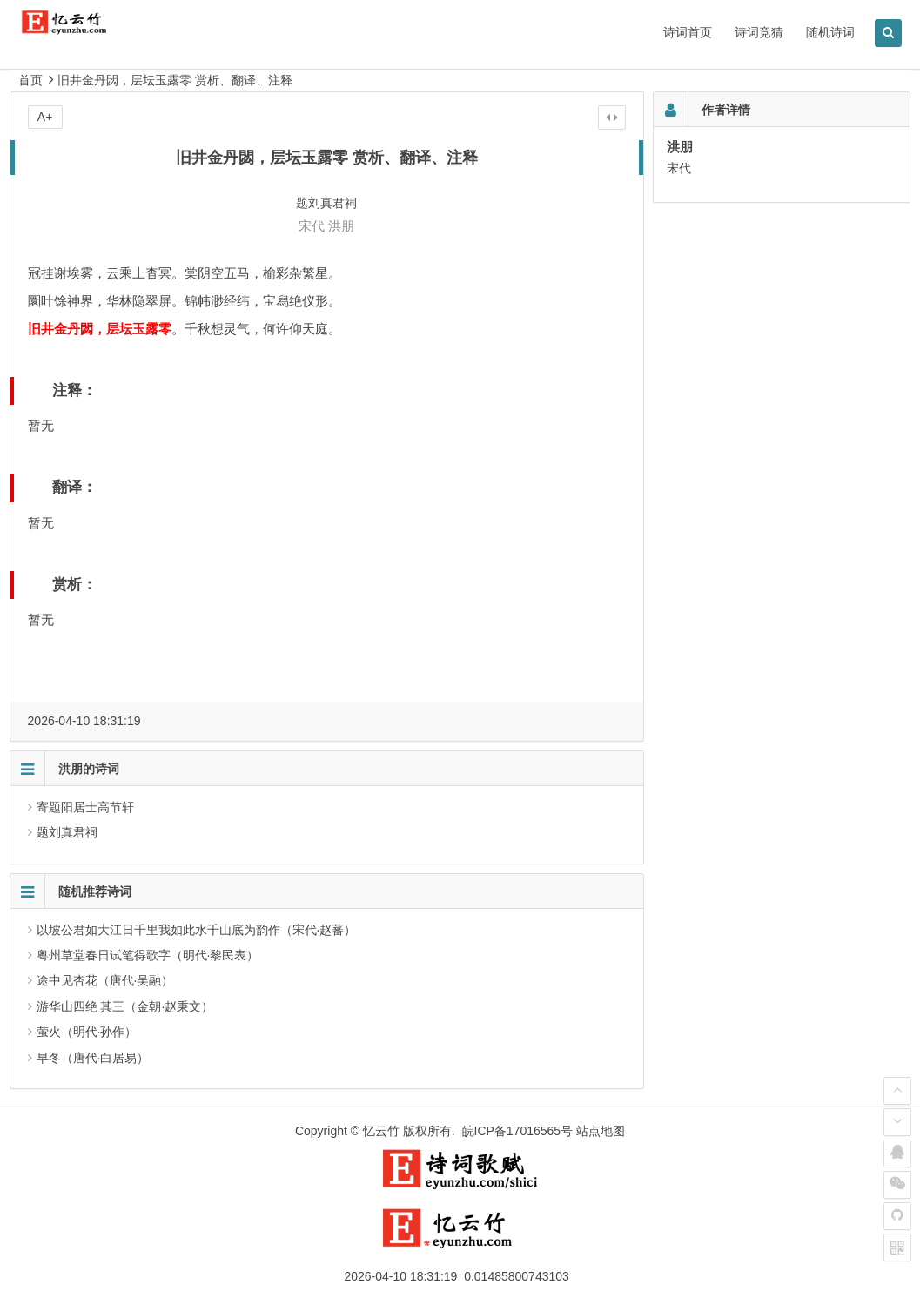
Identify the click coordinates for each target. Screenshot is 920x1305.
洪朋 (341, 226)
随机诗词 (830, 32)
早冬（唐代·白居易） (93, 1058)
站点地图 (600, 1131)
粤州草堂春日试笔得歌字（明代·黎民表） (148, 955)
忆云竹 (381, 1131)
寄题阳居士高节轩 (85, 807)
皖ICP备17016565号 (518, 1131)
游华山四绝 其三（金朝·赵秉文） (125, 1006)
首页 (30, 80)
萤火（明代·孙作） (87, 1032)
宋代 (312, 226)
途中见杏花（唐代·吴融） (105, 980)
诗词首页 (687, 32)
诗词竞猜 (759, 32)
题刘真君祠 (67, 832)
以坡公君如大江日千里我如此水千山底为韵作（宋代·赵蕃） (197, 930)
